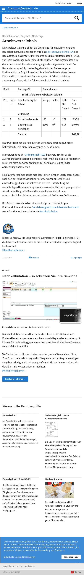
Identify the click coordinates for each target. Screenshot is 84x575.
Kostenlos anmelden (63, 3)
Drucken (34, 257)
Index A (14, 27)
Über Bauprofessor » (13, 250)
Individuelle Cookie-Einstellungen (19, 556)
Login (79, 3)
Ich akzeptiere (71, 556)
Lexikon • (7, 27)
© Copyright (76, 257)
